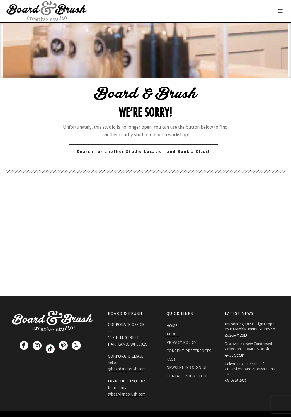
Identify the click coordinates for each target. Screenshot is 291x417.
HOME (172, 325)
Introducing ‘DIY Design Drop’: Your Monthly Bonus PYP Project (250, 326)
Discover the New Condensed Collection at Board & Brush (248, 346)
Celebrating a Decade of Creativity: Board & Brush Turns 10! (250, 369)
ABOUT (172, 334)
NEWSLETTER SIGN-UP (187, 367)
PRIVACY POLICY (181, 342)
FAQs (170, 359)
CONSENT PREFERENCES (188, 351)
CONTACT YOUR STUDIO (188, 376)
